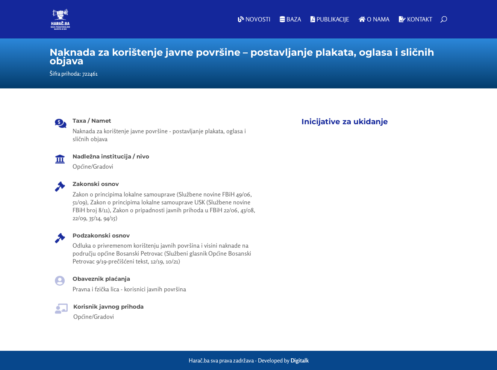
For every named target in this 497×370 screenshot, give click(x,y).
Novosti (254, 19)
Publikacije (330, 19)
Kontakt (415, 19)
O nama (374, 19)
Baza (290, 19)
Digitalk (300, 360)
